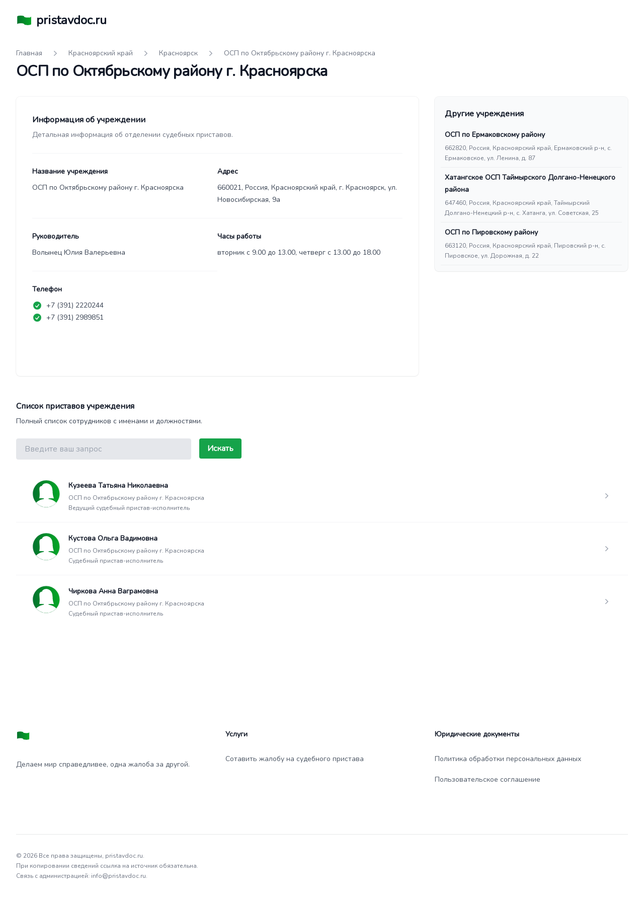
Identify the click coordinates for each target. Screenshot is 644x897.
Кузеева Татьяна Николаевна (118, 485)
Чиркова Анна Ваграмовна (113, 591)
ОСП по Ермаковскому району (495, 134)
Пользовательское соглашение (487, 779)
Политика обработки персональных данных (508, 759)
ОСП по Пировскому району (491, 232)
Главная (29, 53)
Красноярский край (100, 53)
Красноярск (178, 53)
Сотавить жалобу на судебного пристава (294, 759)
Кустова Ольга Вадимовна (112, 538)
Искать (220, 448)
